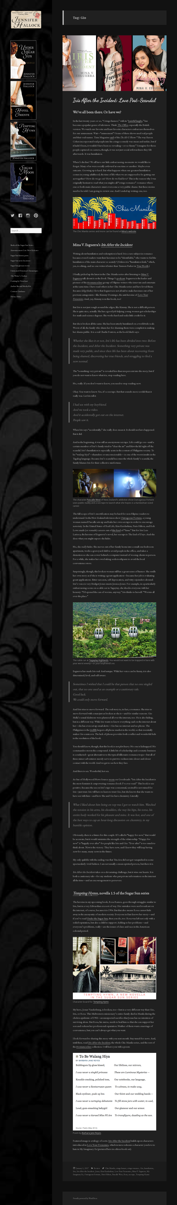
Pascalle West (94, 499)
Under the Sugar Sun (97, 918)
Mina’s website (128, 231)
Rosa (126, 1174)
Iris (74, 1171)
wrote (112, 779)
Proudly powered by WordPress (85, 1198)
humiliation (148, 1168)
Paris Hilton (106, 1174)
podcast (121, 278)
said (112, 137)
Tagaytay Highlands (98, 660)
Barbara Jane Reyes (91, 1133)
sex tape (132, 1174)
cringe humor (121, 1168)
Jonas (97, 1171)
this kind (116, 530)
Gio (141, 1168)
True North (142, 266)
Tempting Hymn (101, 1001)
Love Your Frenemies (98, 1144)
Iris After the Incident (116, 244)
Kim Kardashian (107, 1171)
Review (97, 1168)
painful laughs (135, 120)
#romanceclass (94, 282)
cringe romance (133, 1168)
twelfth (93, 729)
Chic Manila (110, 1168)
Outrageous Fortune (131, 517)
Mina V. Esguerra (139, 1171)
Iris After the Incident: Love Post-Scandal (114, 100)
